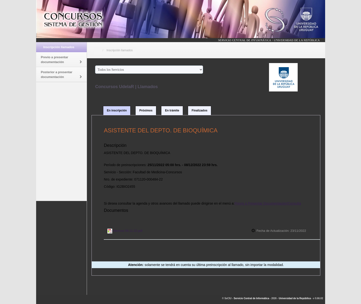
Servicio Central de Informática (251, 298)
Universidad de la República (295, 298)
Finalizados (199, 110)
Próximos (145, 110)
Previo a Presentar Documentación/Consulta (268, 203)
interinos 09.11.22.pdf (124, 231)
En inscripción (117, 110)
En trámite (172, 110)
